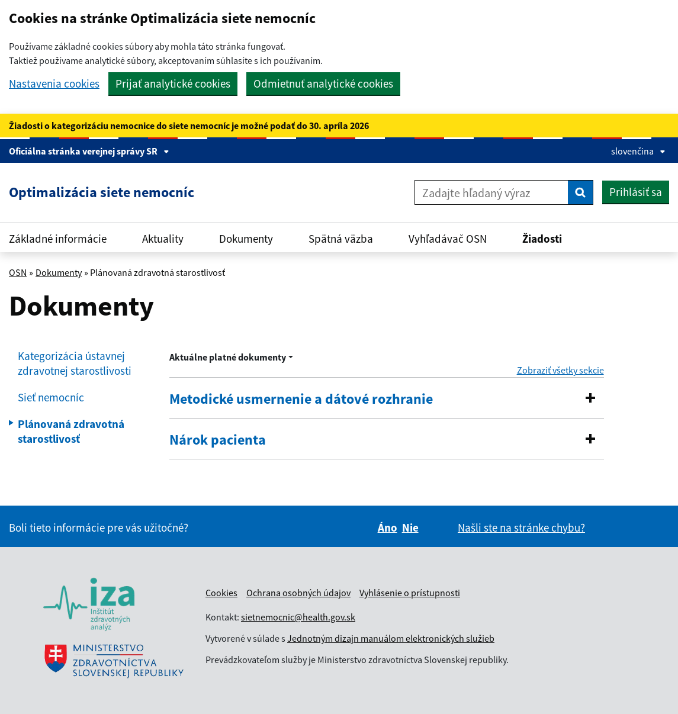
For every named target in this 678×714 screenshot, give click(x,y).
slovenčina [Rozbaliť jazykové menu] (638, 151)
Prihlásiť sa (635, 192)
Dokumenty (246, 238)
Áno (387, 527)
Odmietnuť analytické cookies (323, 83)
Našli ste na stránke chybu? (521, 527)
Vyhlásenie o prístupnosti (409, 593)
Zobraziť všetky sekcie (560, 370)
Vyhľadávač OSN (448, 238)
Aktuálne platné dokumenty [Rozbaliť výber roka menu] (227, 357)
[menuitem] (84, 363)
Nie (410, 527)
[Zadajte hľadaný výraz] (491, 192)
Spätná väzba (341, 238)
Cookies (221, 593)
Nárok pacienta (217, 440)
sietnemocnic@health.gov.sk (298, 617)
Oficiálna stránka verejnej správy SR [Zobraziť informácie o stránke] (89, 151)
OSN (18, 272)
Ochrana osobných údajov (298, 593)
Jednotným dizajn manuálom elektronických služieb (390, 638)
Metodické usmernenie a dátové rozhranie (301, 399)
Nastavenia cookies (54, 83)
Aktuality (163, 238)
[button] (590, 398)
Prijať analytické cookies (172, 83)
